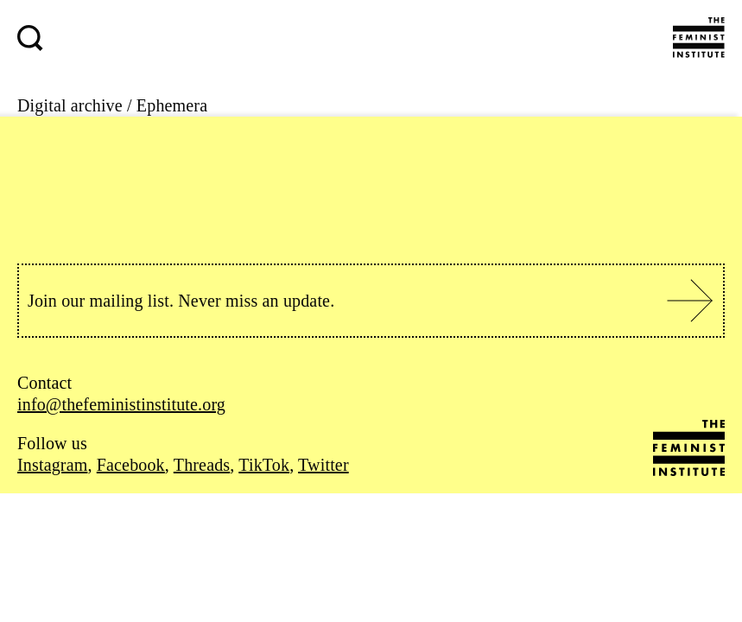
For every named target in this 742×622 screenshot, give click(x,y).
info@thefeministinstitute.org (121, 404)
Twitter (323, 464)
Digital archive (70, 105)
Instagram (52, 464)
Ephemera (171, 105)
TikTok (263, 464)
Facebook (131, 464)
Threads (202, 464)
